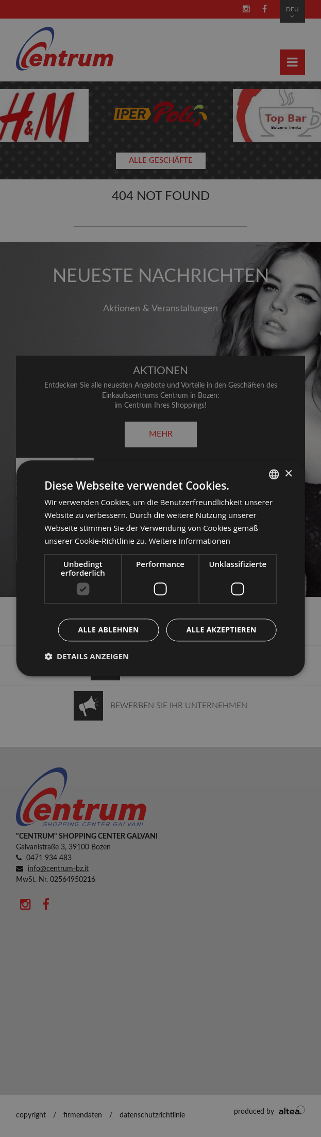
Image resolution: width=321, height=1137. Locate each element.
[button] (86, 656)
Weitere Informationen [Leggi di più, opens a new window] (190, 541)
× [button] (288, 474)
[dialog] (160, 568)
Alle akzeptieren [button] (222, 630)
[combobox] (274, 474)
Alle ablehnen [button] (108, 630)
